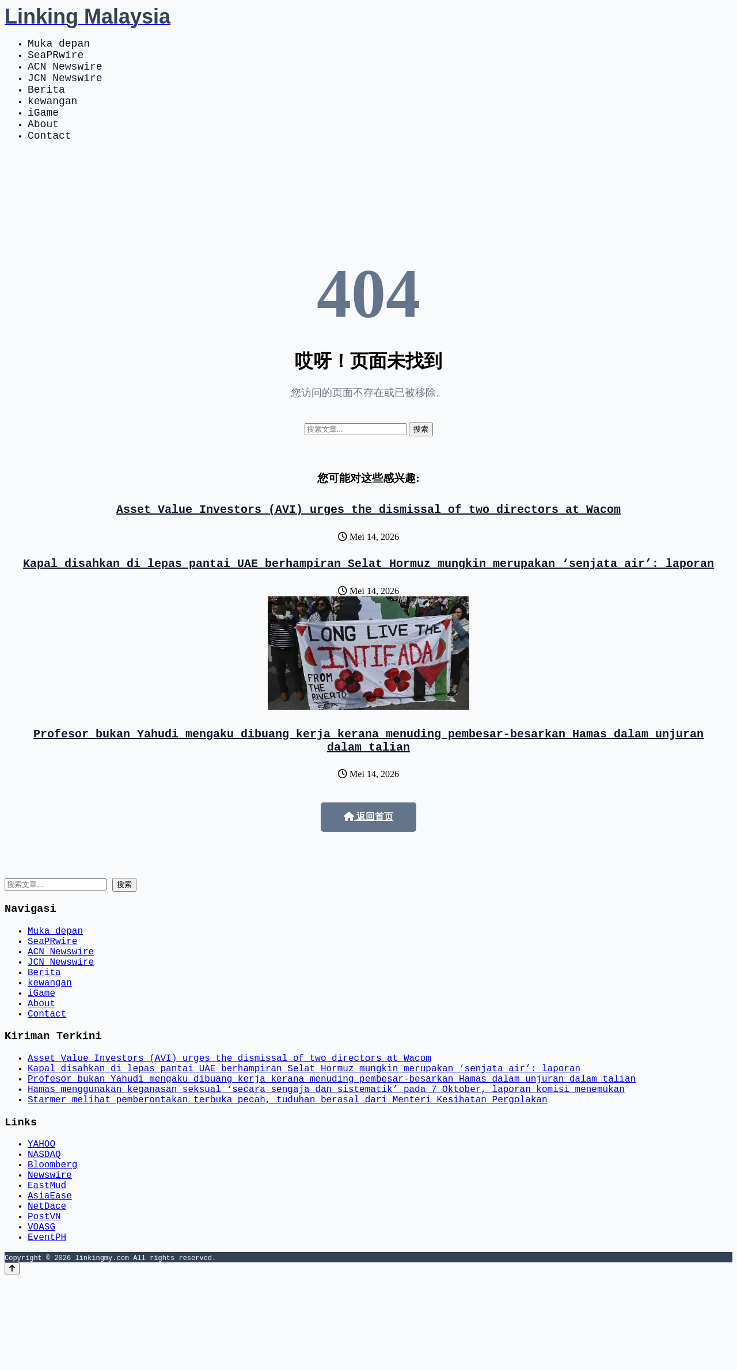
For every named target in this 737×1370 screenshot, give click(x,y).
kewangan (52, 114)
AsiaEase (50, 1276)
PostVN (44, 1302)
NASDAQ (44, 1226)
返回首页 (368, 846)
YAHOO (41, 1213)
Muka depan (59, 45)
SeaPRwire (55, 59)
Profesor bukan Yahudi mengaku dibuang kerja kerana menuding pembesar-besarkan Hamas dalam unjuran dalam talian (368, 768)
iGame (43, 128)
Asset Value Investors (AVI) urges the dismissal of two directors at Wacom (368, 531)
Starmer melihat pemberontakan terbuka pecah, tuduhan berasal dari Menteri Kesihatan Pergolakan (287, 1165)
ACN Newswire (65, 72)
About (43, 142)
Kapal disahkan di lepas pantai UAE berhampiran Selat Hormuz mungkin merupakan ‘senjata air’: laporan (368, 588)
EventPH (47, 1327)
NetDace (47, 1289)
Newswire (50, 1251)
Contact (49, 155)
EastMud (47, 1264)
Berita (46, 100)
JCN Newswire (65, 86)
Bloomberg (52, 1238)
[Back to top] (12, 1359)
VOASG (41, 1314)
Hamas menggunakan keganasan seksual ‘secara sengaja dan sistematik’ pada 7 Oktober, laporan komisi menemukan (326, 1152)
